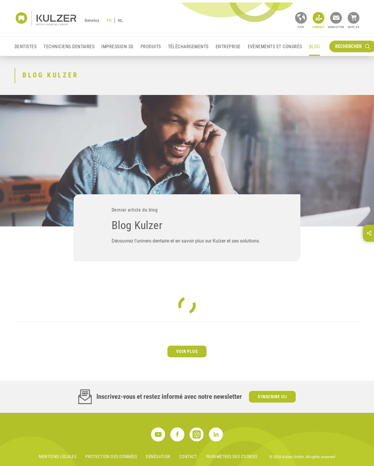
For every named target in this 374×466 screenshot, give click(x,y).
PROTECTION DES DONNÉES (111, 456)
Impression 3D (117, 46)
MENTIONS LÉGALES (58, 456)
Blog (314, 46)
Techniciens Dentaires (69, 46)
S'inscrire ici (272, 396)
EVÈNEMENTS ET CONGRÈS (275, 46)
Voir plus (187, 351)
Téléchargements (188, 46)
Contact (188, 456)
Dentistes (26, 46)
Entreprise (228, 46)
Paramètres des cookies (232, 456)
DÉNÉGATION (158, 456)
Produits (151, 46)
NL (120, 20)
